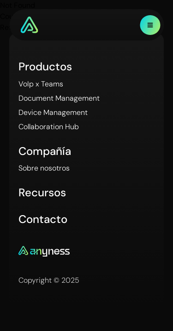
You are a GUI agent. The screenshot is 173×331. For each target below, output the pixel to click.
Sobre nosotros (44, 168)
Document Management (59, 98)
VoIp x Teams (40, 84)
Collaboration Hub (48, 126)
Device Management (53, 112)
